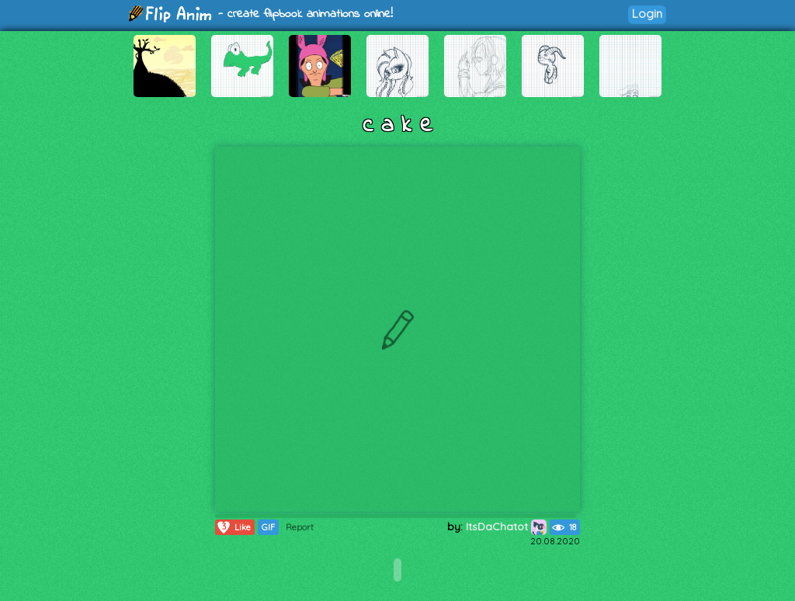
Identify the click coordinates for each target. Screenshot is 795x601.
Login (647, 13)
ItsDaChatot (506, 526)
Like (233, 527)
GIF (268, 527)
